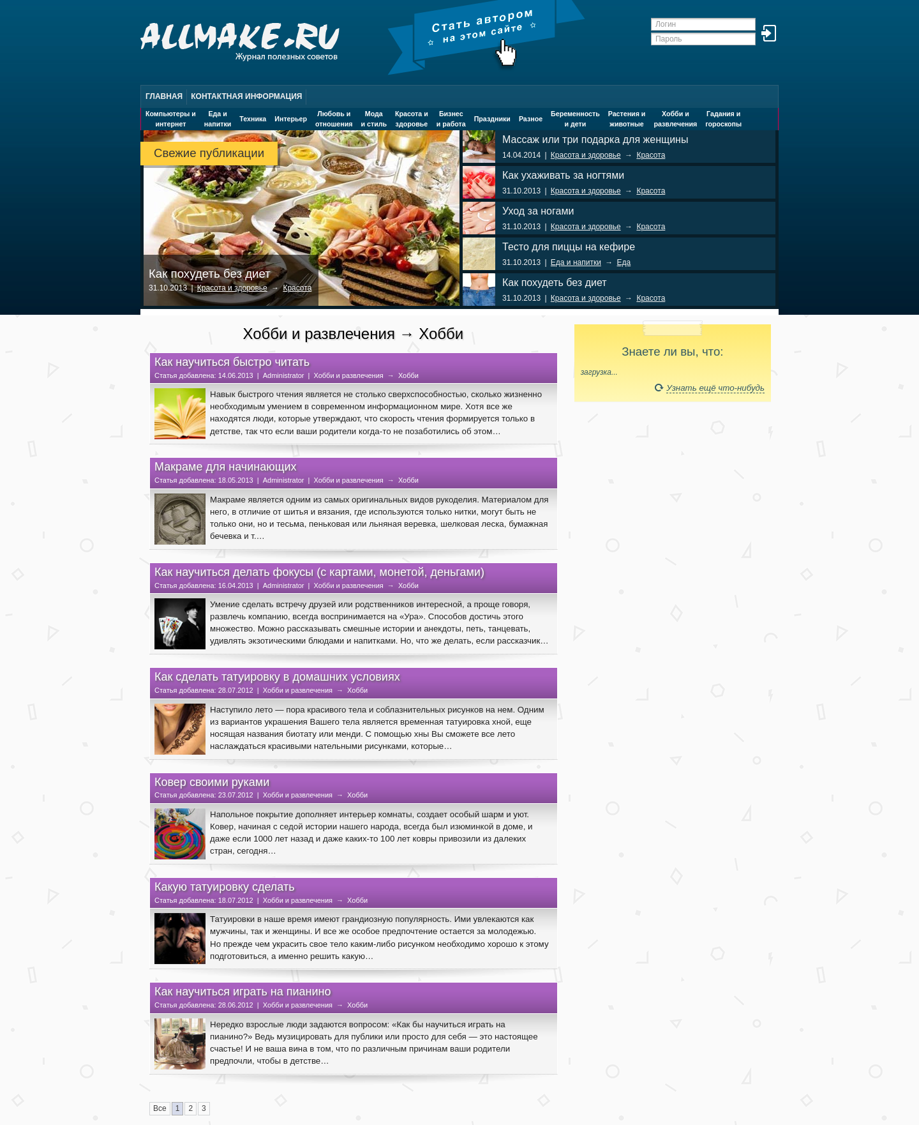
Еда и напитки (576, 262)
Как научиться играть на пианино (242, 991)
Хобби (408, 375)
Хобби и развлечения (348, 375)
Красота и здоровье (232, 287)
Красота (297, 287)
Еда (624, 262)
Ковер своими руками (211, 782)
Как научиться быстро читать (232, 362)
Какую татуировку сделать (224, 886)
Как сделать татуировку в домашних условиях (277, 676)
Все (160, 1108)
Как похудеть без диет (210, 273)
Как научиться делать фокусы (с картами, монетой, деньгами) (319, 572)
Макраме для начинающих (225, 466)
